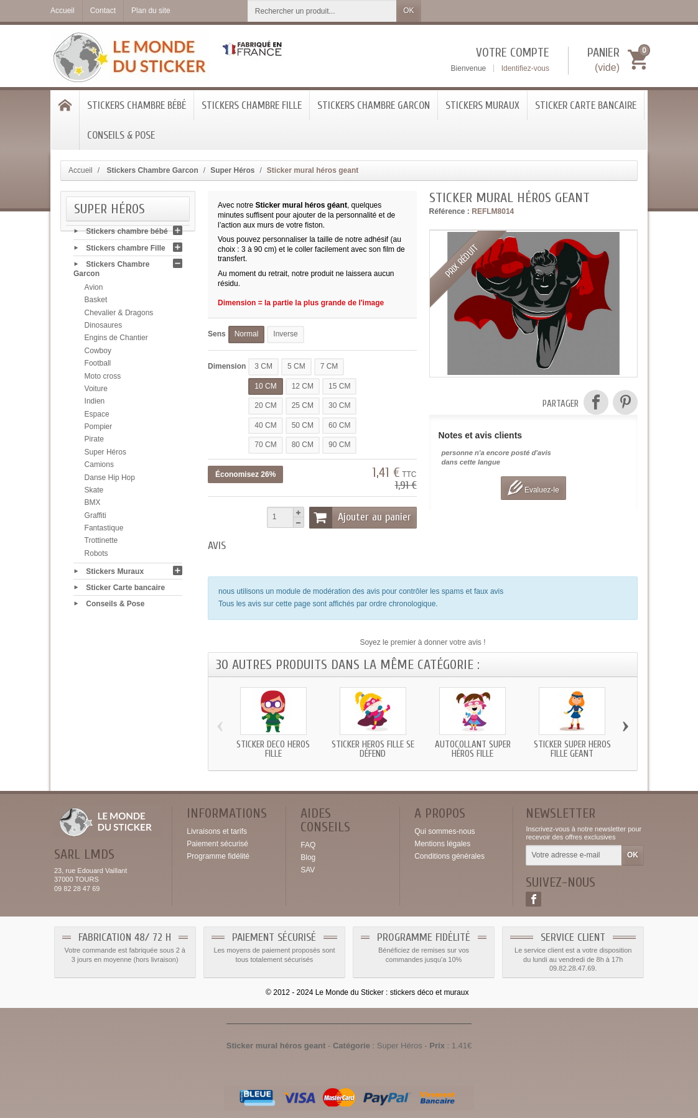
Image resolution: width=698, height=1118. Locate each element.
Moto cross (103, 379)
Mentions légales (442, 843)
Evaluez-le (533, 488)
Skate (94, 493)
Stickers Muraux (482, 105)
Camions (99, 467)
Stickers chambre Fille (252, 105)
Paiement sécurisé (217, 843)
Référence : (449, 211)
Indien (95, 404)
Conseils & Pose (121, 135)
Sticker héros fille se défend (373, 749)
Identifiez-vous (525, 68)
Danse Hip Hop (110, 480)
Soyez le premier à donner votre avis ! (422, 642)
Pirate (94, 442)
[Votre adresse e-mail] (574, 855)
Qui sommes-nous (444, 831)
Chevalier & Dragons (119, 316)
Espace (97, 417)
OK (408, 10)
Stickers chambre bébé (136, 105)
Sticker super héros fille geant (572, 749)
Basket (96, 302)
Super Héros (105, 455)
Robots (96, 556)
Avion (94, 290)
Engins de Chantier (116, 340)
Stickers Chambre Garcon (373, 105)
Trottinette (101, 543)
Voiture (96, 391)
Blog (307, 857)
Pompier (99, 429)
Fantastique (104, 531)
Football (98, 366)
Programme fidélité (218, 856)
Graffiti (95, 518)
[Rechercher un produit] (322, 11)
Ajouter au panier (360, 517)
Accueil (80, 170)
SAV (307, 870)
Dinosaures (104, 328)
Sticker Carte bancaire (585, 105)
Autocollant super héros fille (473, 749)
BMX (93, 505)
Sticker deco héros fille (273, 749)
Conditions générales (449, 856)
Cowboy (98, 353)
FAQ (307, 845)
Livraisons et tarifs (217, 831)
